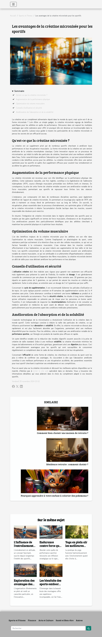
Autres (79, 620)
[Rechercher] (48, 628)
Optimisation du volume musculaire (30, 103)
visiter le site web (40, 370)
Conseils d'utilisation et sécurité (29, 107)
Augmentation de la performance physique (33, 99)
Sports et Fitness (25, 15)
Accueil (13, 15)
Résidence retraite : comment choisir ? (67, 464)
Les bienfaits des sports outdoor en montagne (50, 584)
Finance (32, 620)
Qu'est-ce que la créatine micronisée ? (31, 95)
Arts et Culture (45, 620)
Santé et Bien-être (65, 620)
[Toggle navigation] (13, 4)
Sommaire (19, 91)
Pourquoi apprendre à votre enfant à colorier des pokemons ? (54, 495)
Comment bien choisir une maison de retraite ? (62, 432)
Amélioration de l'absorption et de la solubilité (34, 112)
